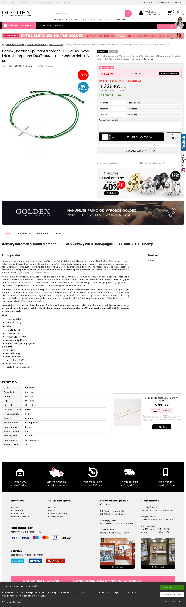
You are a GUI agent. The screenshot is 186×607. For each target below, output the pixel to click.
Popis (8, 233)
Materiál (104, 108)
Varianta (104, 102)
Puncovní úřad (17, 513)
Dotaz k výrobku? (107, 162)
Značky (14, 2)
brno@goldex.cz (148, 516)
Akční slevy (169, 26)
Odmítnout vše (172, 601)
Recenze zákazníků (20, 516)
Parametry (24, 233)
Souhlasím (167, 587)
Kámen (103, 114)
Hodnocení (44, 233)
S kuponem (156, 409)
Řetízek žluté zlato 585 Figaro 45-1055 (162, 399)
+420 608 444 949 (124, 523)
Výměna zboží (17, 510)
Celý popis (148, 59)
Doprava (25, 2)
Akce (4, 2)
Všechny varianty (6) (140, 151)
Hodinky (108, 19)
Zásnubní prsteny (95, 19)
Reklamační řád (55, 516)
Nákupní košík (178, 14)
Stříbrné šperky (120, 19)
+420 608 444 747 (150, 2)
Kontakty (66, 2)
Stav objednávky (51, 2)
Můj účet (151, 11)
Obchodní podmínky (58, 513)
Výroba (36, 2)
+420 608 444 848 (165, 519)
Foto (59, 233)
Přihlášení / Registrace (154, 14)
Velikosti (59, 25)
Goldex (49, 66)
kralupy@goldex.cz (109, 520)
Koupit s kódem (169, 73)
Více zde (162, 426)
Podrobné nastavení (172, 594)
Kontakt (52, 510)
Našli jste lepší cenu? (152, 162)
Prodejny (47, 25)
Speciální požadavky (108, 120)
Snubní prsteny (79, 19)
